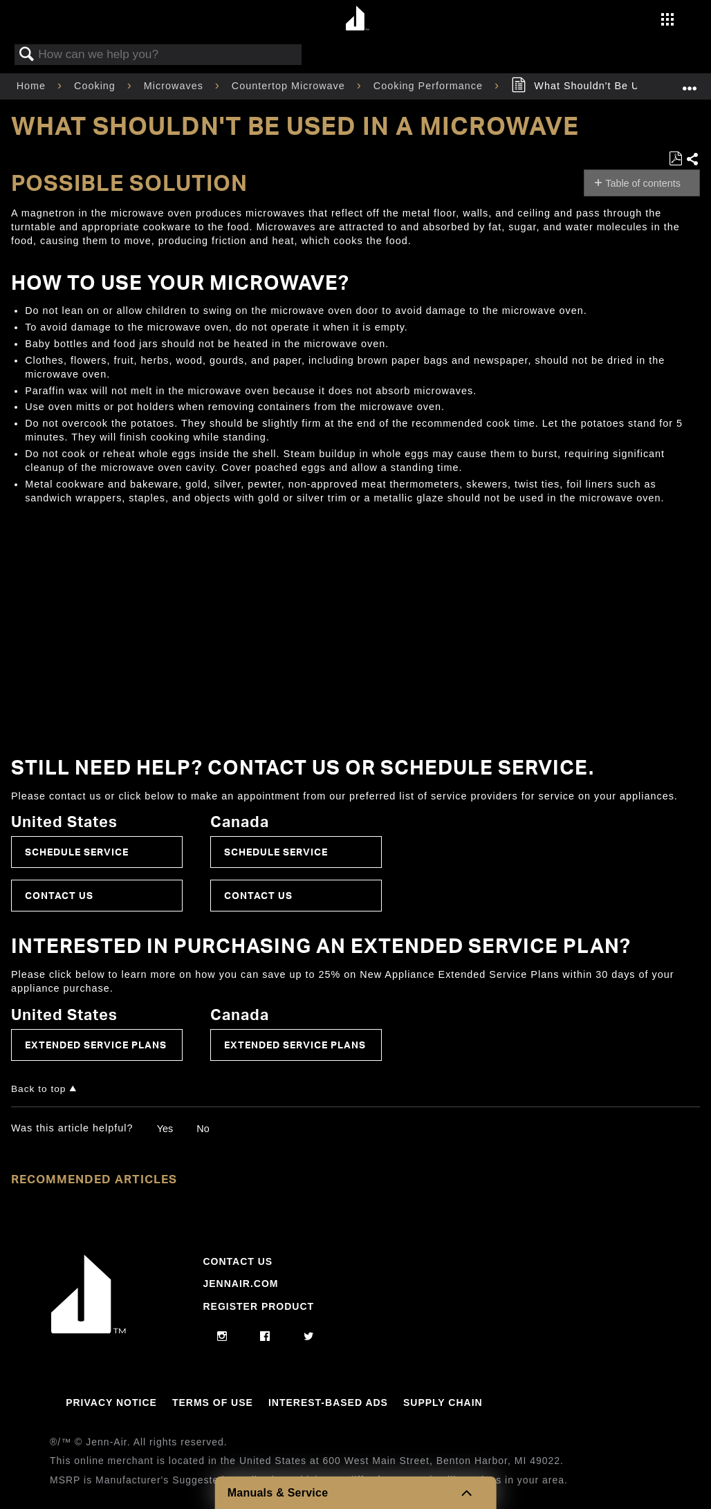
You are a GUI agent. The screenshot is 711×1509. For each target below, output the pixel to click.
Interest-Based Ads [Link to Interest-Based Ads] (328, 1402)
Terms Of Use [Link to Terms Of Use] (212, 1402)
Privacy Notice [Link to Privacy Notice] (111, 1402)
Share (692, 159)
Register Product (258, 1306)
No (202, 1128)
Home (33, 85)
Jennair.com (240, 1283)
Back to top (38, 1089)
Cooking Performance (429, 85)
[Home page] (357, 19)
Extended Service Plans (96, 1044)
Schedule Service (77, 852)
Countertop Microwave (290, 85)
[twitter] (309, 1336)
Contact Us (59, 895)
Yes (165, 1128)
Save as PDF (675, 158)
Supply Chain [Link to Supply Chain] (443, 1402)
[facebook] (265, 1336)
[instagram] (222, 1336)
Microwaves (175, 85)
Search (27, 55)
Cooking (96, 85)
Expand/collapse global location (689, 82)
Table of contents (643, 183)
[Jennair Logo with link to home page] (88, 1329)
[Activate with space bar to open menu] (667, 20)
